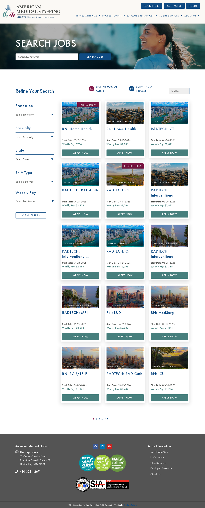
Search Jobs (95, 56)
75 (106, 418)
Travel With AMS (88, 15)
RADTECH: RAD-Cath (80, 190)
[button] (35, 201)
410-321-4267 (30, 471)
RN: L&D (114, 312)
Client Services (171, 15)
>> (187, 417)
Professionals (113, 15)
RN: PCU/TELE (74, 373)
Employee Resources (142, 15)
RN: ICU (158, 373)
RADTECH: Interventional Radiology (162, 193)
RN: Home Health (77, 128)
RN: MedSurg (162, 312)
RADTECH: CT (162, 128)
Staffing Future (130, 505)
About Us (192, 15)
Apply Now (80, 152)
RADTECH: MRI (75, 312)
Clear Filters (31, 215)
